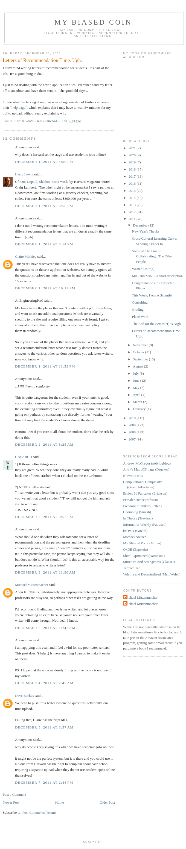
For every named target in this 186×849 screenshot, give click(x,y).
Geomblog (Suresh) (137, 512)
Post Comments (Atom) (39, 812)
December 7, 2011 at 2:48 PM (44, 782)
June (136, 380)
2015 (132, 191)
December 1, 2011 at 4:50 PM (44, 162)
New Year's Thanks (145, 231)
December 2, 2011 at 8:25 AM (44, 444)
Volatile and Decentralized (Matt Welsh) (151, 574)
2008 (132, 432)
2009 (132, 425)
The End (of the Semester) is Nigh (156, 324)
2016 (132, 183)
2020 (132, 155)
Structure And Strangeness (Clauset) (149, 562)
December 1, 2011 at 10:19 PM (45, 288)
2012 (132, 212)
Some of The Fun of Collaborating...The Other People (152, 256)
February (140, 409)
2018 (132, 169)
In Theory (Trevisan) (138, 518)
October (139, 352)
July (136, 373)
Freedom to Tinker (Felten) (142, 506)
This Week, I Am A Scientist (152, 295)
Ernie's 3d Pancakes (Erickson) (145, 493)
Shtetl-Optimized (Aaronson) (144, 556)
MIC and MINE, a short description (157, 276)
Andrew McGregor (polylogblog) (147, 463)
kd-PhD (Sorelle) (135, 531)
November (141, 345)
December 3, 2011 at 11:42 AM (45, 628)
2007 (132, 439)
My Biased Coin (93, 22)
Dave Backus (24, 696)
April (137, 395)
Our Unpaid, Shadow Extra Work (44, 182)
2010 (132, 418)
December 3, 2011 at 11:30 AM (45, 572)
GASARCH (23, 457)
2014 (132, 198)
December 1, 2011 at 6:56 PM (44, 206)
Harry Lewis (24, 174)
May (136, 388)
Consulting (139, 302)
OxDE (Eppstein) (135, 549)
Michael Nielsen (135, 537)
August (138, 366)
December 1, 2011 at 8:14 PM (44, 244)
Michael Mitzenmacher (31, 585)
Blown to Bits (133, 476)
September (141, 359)
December (141, 225)
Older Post (107, 802)
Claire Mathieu (25, 256)
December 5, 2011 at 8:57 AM (44, 727)
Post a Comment (14, 794)
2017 (132, 176)
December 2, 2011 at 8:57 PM (44, 517)
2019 (132, 162)
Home (59, 802)
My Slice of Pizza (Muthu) (142, 543)
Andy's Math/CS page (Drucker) (146, 469)
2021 (132, 148)
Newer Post (11, 802)
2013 (132, 205)
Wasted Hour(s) (143, 269)
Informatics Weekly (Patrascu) (144, 524)
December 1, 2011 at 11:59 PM (45, 366)
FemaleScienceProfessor (140, 500)
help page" (19, 107)
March (138, 402)
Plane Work (140, 317)
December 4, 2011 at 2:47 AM (44, 683)
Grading (138, 309)
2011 (132, 219)
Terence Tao (131, 568)
